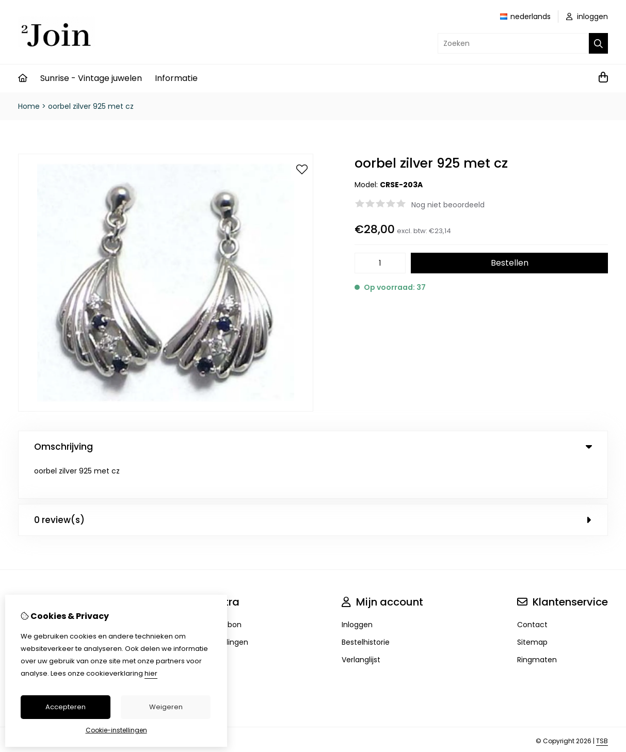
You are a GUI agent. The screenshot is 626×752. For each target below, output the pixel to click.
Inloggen (357, 588)
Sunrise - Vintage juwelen (91, 78)
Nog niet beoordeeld (448, 205)
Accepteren (65, 707)
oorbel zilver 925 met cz (91, 106)
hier (151, 673)
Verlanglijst (361, 623)
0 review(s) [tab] (313, 484)
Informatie (176, 78)
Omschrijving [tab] (313, 446)
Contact (532, 588)
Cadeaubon (220, 588)
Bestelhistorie (366, 606)
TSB (602, 704)
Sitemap (532, 606)
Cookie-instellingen (116, 730)
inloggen (587, 16)
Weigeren (166, 707)
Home (29, 106)
